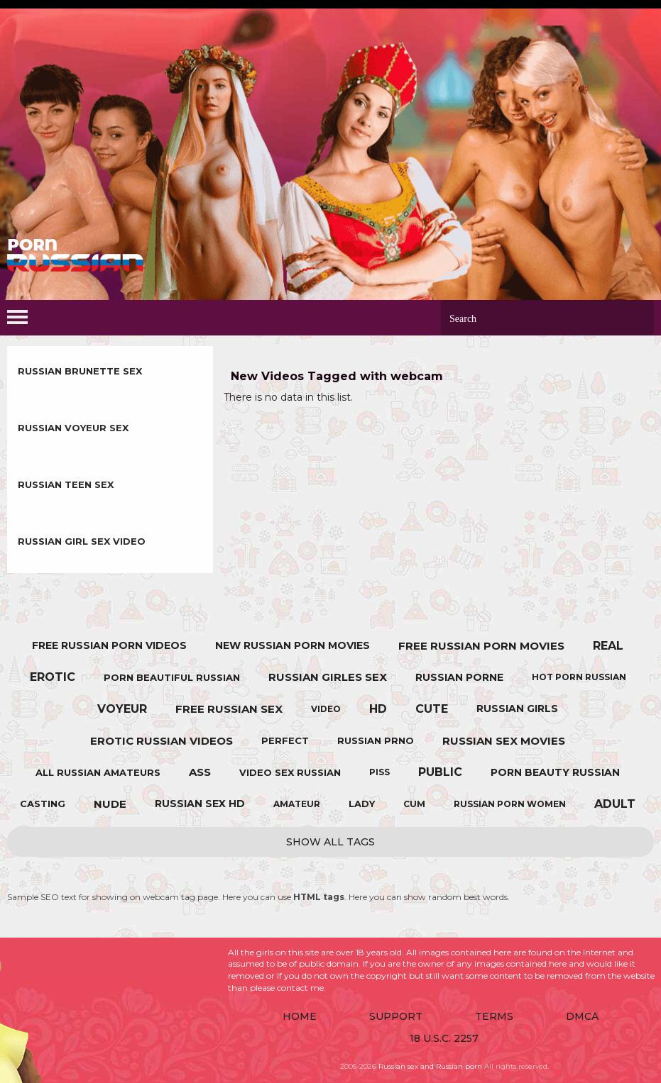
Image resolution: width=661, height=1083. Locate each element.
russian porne (459, 677)
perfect (285, 740)
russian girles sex (327, 677)
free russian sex (229, 709)
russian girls (517, 708)
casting (42, 803)
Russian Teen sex (66, 484)
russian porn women (510, 804)
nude (110, 804)
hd (378, 709)
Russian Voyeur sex (73, 427)
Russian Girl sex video (82, 541)
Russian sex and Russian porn (430, 1066)
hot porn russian (579, 677)
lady (362, 803)
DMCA (582, 1016)
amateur (296, 804)
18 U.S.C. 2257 (444, 1038)
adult (614, 804)
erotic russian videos (161, 741)
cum (414, 804)
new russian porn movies (292, 645)
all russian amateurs (97, 772)
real (608, 645)
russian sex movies (503, 741)
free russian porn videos (109, 645)
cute (431, 709)
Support (395, 1016)
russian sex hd (200, 803)
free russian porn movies (481, 645)
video (326, 709)
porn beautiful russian (172, 677)
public (440, 772)
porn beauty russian (555, 772)
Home (300, 1016)
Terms (494, 1016)
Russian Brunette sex (80, 371)
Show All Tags (330, 841)
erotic (52, 677)
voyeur (122, 709)
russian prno (375, 740)
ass (200, 772)
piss (379, 772)
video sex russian (290, 772)
